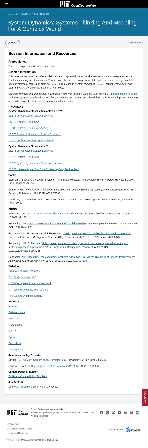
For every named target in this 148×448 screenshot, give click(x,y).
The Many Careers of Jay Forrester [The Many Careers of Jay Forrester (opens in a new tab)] (40, 359)
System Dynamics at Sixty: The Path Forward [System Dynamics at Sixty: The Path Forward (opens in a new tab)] (48, 213)
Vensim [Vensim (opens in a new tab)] (13, 306)
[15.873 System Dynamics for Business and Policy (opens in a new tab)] (36, 163)
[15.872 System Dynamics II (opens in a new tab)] (24, 157)
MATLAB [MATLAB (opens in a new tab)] (13, 331)
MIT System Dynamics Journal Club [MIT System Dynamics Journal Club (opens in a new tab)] (28, 289)
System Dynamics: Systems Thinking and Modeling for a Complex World (71, 25)
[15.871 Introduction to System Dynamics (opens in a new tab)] (31, 150)
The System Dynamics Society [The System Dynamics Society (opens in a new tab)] (25, 295)
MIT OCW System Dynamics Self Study (30, 283)
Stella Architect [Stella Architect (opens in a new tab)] (17, 312)
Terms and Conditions (17, 433)
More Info (135, 42)
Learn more (42, 416)
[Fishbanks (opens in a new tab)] (14, 80)
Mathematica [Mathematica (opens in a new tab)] (16, 349)
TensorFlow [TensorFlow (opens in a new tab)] (15, 343)
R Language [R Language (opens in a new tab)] (15, 324)
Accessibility (13, 424)
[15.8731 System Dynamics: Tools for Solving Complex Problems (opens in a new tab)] (44, 169)
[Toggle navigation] (6, 4)
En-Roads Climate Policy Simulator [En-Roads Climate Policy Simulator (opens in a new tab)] (28, 376)
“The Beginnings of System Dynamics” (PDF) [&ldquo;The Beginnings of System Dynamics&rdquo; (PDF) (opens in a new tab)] (50, 366)
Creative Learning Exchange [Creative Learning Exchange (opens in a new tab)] (24, 271)
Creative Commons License (20, 428)
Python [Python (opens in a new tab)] (12, 337)
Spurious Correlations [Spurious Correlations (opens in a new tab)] (21, 386)
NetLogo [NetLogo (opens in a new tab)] (13, 318)
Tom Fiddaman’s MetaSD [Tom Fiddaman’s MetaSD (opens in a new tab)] (22, 277)
